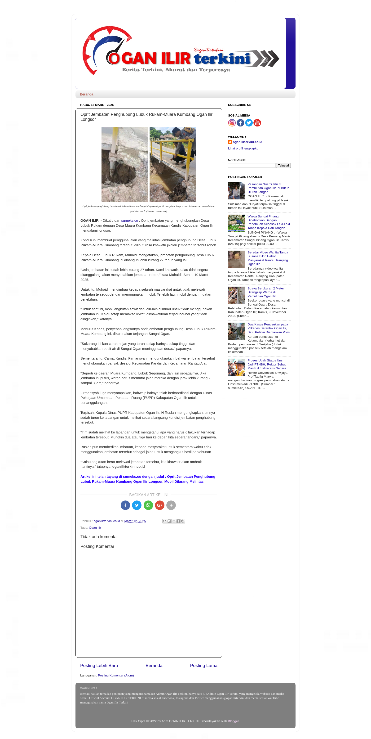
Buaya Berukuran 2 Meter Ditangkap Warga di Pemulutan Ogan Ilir (265, 292)
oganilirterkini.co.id (247, 142)
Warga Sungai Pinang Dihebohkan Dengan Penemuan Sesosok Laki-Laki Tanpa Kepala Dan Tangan (268, 222)
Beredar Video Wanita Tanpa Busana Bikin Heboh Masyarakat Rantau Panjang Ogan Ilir (267, 258)
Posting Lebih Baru (99, 665)
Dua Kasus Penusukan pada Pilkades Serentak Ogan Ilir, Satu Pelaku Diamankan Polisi (268, 328)
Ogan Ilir (95, 527)
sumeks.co (129, 220)
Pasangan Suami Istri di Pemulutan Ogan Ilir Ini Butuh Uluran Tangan (268, 188)
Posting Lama (203, 665)
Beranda (86, 94)
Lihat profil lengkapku (243, 148)
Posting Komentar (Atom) (116, 675)
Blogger (233, 721)
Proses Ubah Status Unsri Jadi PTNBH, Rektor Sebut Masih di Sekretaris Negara (266, 364)
